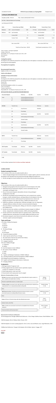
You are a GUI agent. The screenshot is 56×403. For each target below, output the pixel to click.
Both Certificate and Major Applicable (21, 162)
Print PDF (3, 330)
